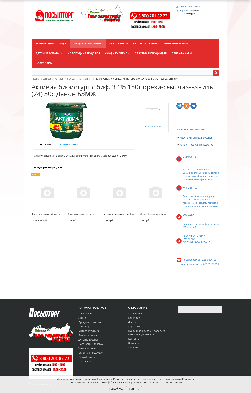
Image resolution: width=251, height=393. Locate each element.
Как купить (134, 317)
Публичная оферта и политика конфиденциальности (146, 332)
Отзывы (133, 347)
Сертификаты (136, 326)
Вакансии (134, 343)
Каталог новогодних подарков (196, 144)
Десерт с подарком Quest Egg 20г (121, 214)
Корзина (184, 10)
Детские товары (88, 339)
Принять (134, 388)
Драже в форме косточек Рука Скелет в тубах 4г (93, 214)
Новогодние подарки (91, 344)
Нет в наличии (153, 127)
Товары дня (85, 313)
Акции (82, 317)
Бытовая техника (88, 330)
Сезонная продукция (91, 352)
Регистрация (194, 7)
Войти (183, 7)
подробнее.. (116, 388)
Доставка (133, 322)
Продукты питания (89, 322)
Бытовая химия (87, 335)
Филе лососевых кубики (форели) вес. (52, 214)
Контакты (134, 338)
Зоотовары (85, 326)
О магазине (135, 313)
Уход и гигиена (87, 348)
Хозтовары (84, 361)
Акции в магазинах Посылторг (197, 137)
